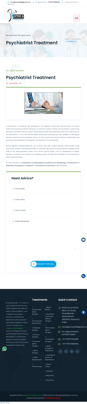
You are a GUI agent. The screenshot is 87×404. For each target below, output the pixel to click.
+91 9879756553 (70, 339)
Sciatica (49, 371)
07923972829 (69, 334)
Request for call (42, 264)
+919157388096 (54, 2)
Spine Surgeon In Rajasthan (49, 348)
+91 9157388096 (70, 344)
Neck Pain (50, 376)
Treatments (75, 39)
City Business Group (52, 398)
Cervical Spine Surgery (36, 344)
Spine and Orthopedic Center (33, 395)
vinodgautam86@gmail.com (20, 2)
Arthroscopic (37, 366)
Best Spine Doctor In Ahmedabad (50, 357)
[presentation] (27, 256)
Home (67, 39)
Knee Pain (50, 380)
